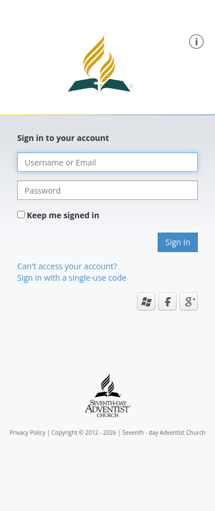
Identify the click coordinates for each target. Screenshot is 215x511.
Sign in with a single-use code (71, 277)
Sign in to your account (63, 137)
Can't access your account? (67, 266)
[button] (196, 40)
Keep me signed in (63, 215)
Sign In (177, 242)
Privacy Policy (27, 433)
